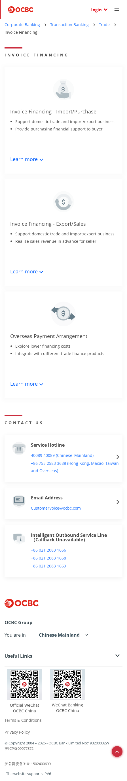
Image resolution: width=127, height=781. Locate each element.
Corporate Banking (22, 24)
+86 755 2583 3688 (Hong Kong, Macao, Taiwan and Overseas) (75, 467)
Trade (104, 24)
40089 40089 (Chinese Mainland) (62, 455)
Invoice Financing (21, 32)
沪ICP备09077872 (19, 748)
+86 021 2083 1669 (48, 566)
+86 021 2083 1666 (48, 550)
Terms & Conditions (23, 720)
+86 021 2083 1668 (48, 558)
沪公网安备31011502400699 (28, 763)
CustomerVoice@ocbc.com (56, 508)
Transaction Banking (69, 24)
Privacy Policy (17, 732)
